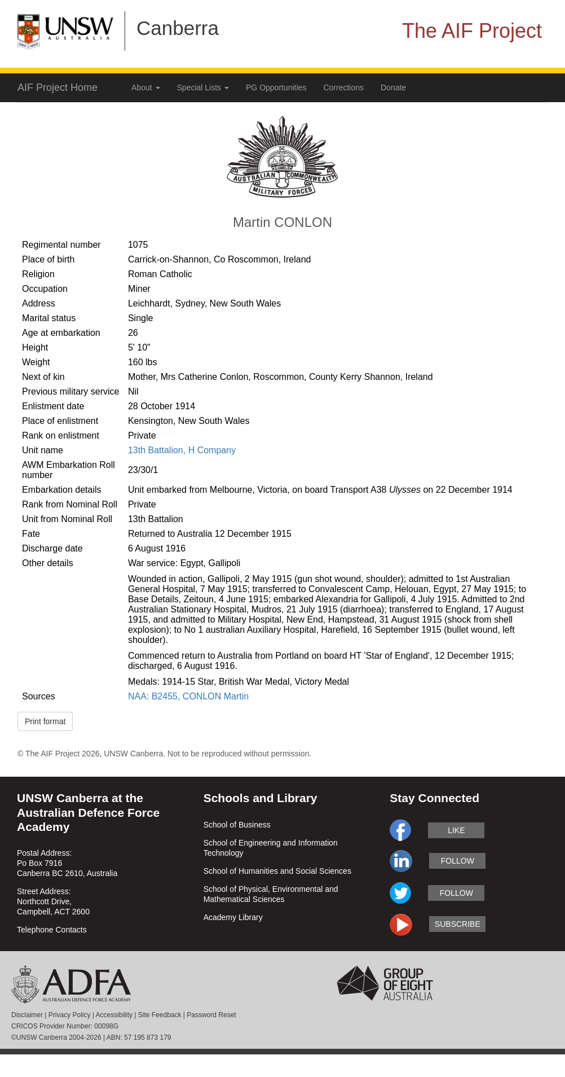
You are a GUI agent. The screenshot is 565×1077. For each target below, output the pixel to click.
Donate (393, 87)
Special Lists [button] (203, 87)
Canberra (177, 28)
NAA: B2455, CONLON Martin (188, 696)
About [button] (145, 87)
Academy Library (233, 917)
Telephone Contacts (52, 929)
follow (457, 860)
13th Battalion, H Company (182, 450)
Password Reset (211, 1015)
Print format (45, 721)
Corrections (343, 87)
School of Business (237, 824)
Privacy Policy (69, 1015)
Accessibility (114, 1015)
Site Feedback (160, 1015)
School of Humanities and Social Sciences (277, 870)
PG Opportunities (276, 87)
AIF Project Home (57, 87)
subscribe (457, 924)
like (456, 830)
